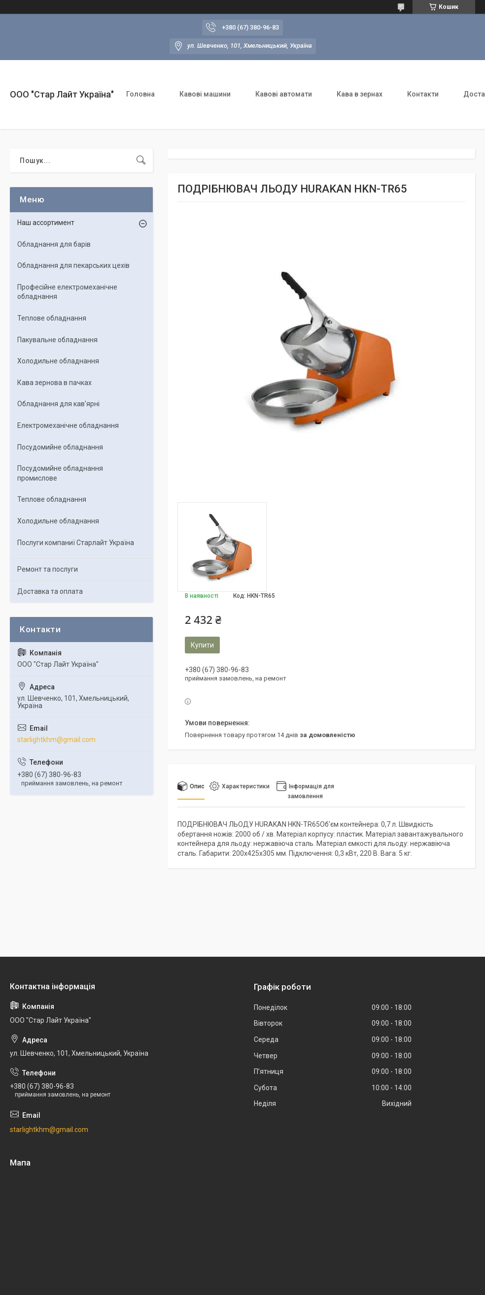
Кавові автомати (283, 94)
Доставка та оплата (50, 591)
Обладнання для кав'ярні (58, 404)
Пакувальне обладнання (57, 340)
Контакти (423, 94)
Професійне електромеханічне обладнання (67, 292)
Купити (202, 645)
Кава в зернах (359, 94)
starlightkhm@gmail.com (56, 740)
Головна (140, 94)
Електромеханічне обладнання (68, 425)
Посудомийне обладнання (60, 447)
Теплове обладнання (51, 318)
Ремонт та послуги (47, 569)
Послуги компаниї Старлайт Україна (75, 543)
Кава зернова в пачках (54, 383)
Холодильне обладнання (58, 361)
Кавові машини (205, 94)
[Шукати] (141, 160)
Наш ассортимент (45, 223)
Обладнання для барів (54, 244)
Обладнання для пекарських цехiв (73, 265)
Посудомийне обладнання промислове (60, 473)
